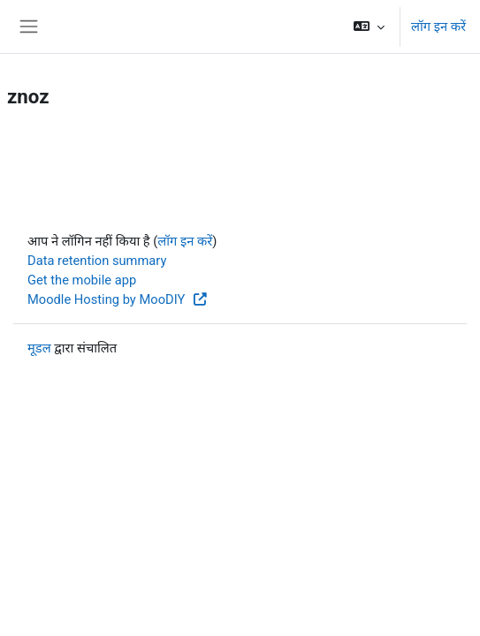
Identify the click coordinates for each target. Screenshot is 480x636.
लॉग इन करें (438, 26)
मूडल (39, 348)
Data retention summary (96, 261)
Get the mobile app (81, 280)
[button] (369, 26)
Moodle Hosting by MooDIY (117, 299)
